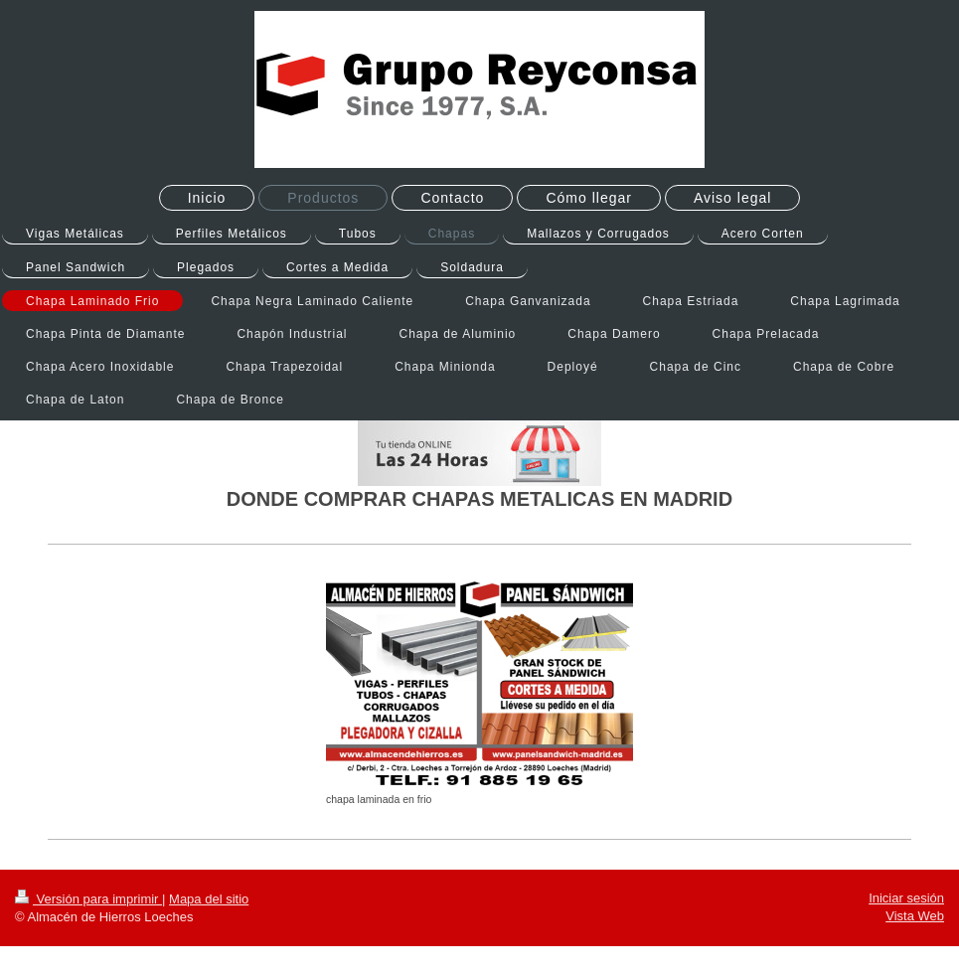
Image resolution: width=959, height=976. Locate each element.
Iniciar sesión (906, 898)
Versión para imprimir (88, 899)
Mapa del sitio (208, 899)
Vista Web (914, 915)
